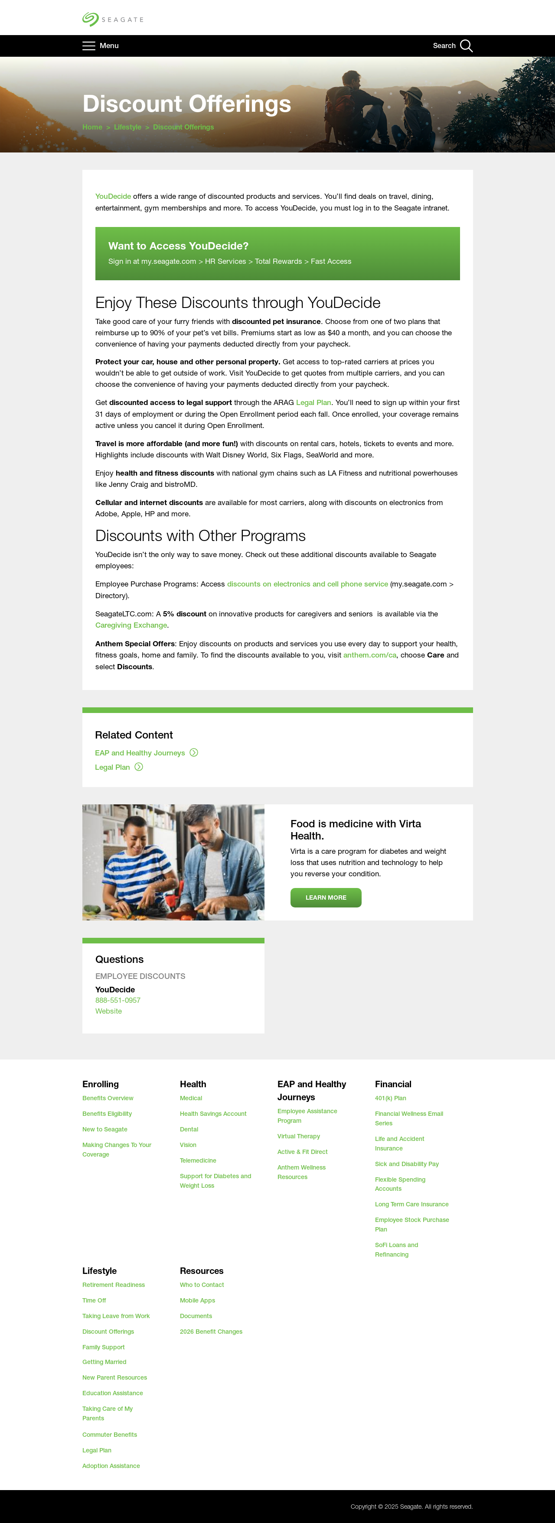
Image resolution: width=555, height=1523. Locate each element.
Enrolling (100, 1084)
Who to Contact (202, 1284)
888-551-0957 (117, 1000)
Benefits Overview (108, 1098)
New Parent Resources (114, 1377)
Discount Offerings (108, 1331)
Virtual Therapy (299, 1136)
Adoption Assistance (111, 1465)
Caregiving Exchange (131, 625)
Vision (188, 1144)
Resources (202, 1271)
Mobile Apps (197, 1300)
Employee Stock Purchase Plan (412, 1224)
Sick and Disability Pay (407, 1163)
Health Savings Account (213, 1113)
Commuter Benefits (109, 1434)
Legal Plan (313, 402)
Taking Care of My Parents (107, 1413)
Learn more (326, 897)
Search (444, 46)
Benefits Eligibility (107, 1113)
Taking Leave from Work (116, 1315)
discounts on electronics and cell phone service (307, 584)
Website (108, 1010)
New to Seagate (104, 1129)
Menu (109, 45)
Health (193, 1084)
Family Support (103, 1347)
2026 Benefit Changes (211, 1331)
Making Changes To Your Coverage (116, 1149)
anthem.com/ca (369, 655)
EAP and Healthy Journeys (140, 753)
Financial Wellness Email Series (409, 1118)
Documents (196, 1315)
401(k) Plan (390, 1098)
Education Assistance (112, 1393)
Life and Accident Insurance (399, 1143)
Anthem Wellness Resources (302, 1172)
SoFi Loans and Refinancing (396, 1249)
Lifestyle (127, 127)
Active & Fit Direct (303, 1151)
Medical (191, 1098)
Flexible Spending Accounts (400, 1184)
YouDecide (113, 196)
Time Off (94, 1300)
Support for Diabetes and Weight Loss (215, 1181)
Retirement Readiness (113, 1284)
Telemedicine (198, 1160)
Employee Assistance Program (307, 1116)
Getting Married (104, 1361)
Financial (393, 1084)
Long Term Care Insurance (412, 1204)
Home (92, 127)
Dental (189, 1129)
